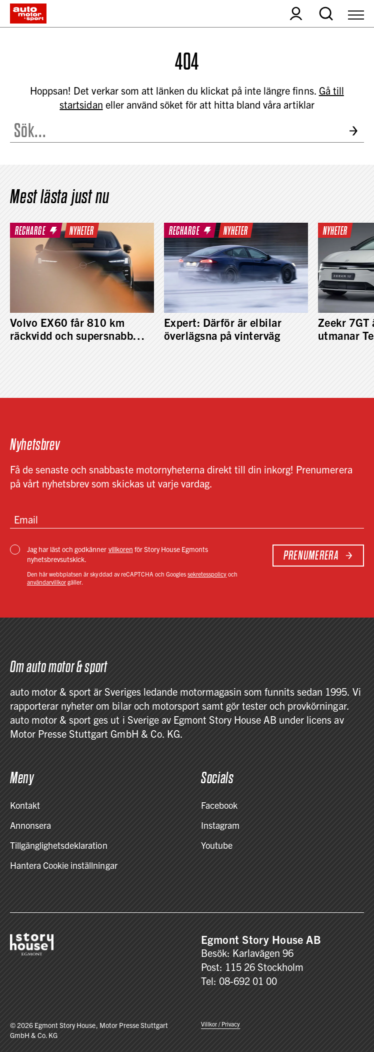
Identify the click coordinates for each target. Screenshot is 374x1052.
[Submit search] (356, 131)
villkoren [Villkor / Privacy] (120, 549)
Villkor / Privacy (220, 1023)
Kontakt (25, 805)
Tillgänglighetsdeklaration (59, 845)
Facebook (219, 805)
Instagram (220, 825)
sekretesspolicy (207, 574)
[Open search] (326, 14)
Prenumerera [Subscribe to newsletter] (318, 555)
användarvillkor (46, 582)
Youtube (216, 845)
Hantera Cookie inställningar (64, 865)
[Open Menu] (356, 14)
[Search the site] (175, 131)
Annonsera (30, 825)
